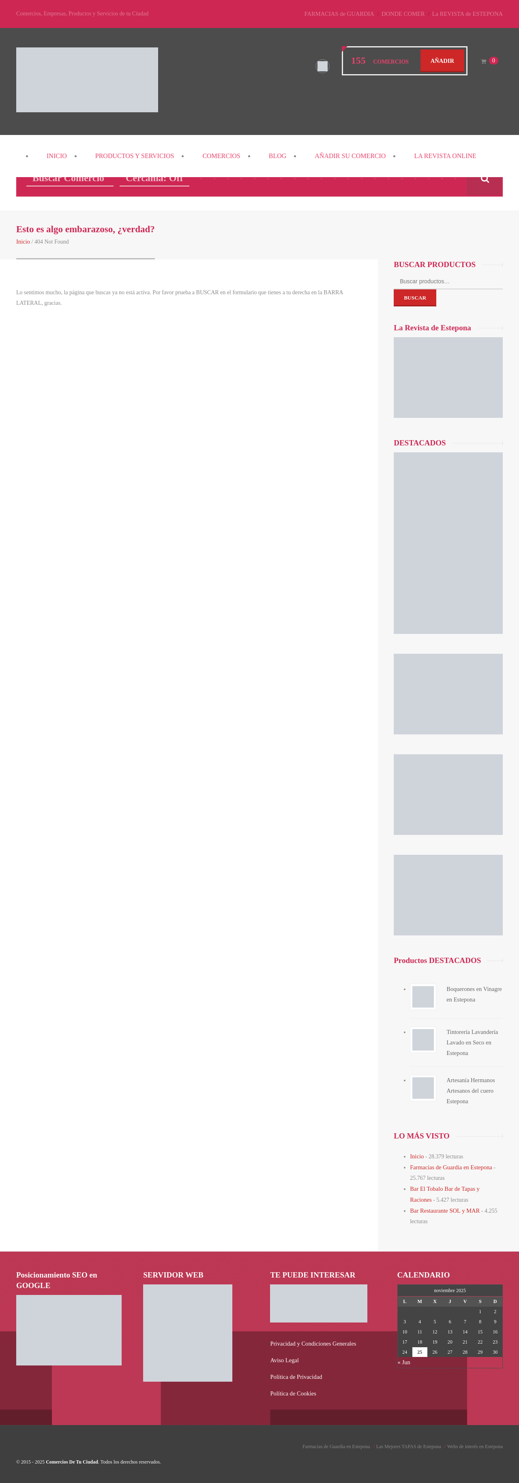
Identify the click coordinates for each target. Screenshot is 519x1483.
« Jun (404, 1360)
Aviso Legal (284, 1357)
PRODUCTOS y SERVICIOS (134, 155)
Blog (278, 155)
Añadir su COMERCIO (350, 155)
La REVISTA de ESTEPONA (469, 14)
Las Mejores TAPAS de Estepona (408, 1442)
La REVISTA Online (445, 155)
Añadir (442, 60)
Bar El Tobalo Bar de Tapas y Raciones (454, 1187)
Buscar (415, 297)
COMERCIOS (221, 155)
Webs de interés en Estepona (475, 1442)
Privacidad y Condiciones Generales (311, 1341)
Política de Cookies (292, 1390)
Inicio (57, 155)
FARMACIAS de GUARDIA (345, 14)
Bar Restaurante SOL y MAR (443, 1208)
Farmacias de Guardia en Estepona (449, 1166)
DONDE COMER (407, 14)
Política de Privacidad (295, 1373)
